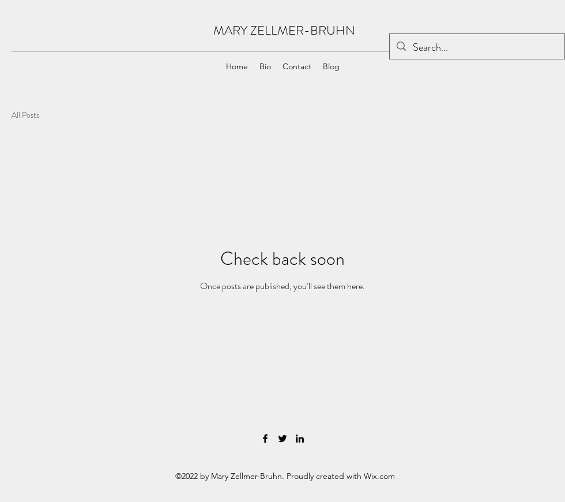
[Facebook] (265, 438)
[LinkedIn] (300, 438)
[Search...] (476, 48)
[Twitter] (282, 438)
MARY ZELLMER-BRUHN (284, 30)
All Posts (25, 115)
